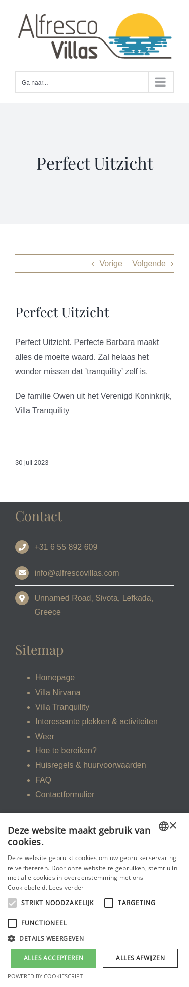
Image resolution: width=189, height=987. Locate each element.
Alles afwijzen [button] (140, 958)
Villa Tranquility (62, 707)
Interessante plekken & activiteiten (96, 721)
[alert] (94, 900)
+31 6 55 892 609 (65, 547)
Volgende (149, 263)
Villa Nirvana (58, 692)
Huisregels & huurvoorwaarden (90, 765)
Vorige (110, 263)
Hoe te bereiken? (66, 750)
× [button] (172, 826)
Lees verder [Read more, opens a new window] (66, 887)
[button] (94, 939)
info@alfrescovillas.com (76, 573)
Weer (44, 736)
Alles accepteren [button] (53, 958)
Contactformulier (64, 794)
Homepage (55, 677)
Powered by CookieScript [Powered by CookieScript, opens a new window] (45, 976)
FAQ (43, 780)
